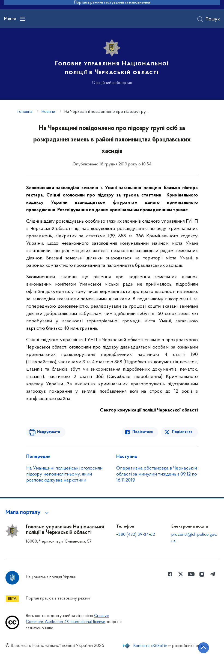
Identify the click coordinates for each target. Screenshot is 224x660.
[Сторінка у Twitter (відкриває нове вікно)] (180, 574)
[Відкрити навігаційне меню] (22, 19)
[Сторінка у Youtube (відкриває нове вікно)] (191, 574)
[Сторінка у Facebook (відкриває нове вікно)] (170, 574)
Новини (48, 112)
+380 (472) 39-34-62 (135, 534)
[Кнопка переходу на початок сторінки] (203, 647)
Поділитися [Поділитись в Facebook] (142, 432)
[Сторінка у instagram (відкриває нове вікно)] (202, 574)
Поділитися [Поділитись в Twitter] (182, 432)
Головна (24, 112)
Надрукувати (48, 432)
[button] (27, 512)
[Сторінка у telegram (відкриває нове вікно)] (212, 574)
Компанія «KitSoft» (150, 646)
